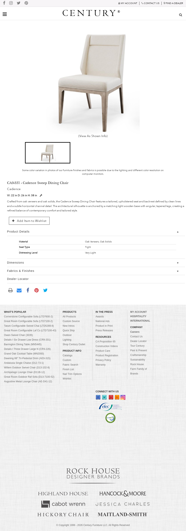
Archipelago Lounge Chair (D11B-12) (24, 372)
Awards (100, 316)
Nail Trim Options (72, 374)
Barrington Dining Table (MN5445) (23, 344)
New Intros (69, 325)
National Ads (102, 321)
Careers (135, 331)
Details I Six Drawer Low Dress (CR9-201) (27, 339)
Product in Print (104, 325)
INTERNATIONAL (140, 320)
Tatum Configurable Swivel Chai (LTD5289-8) (29, 325)
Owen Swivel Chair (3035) (18, 335)
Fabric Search (70, 364)
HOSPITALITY (138, 316)
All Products (69, 316)
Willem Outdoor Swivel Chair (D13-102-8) (27, 367)
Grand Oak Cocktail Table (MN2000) (24, 353)
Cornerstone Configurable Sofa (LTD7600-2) (28, 316)
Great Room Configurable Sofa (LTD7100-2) (28, 321)
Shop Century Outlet (74, 344)
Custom (67, 360)
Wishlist (67, 378)
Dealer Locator (138, 341)
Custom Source (71, 321)
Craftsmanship (138, 355)
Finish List (68, 369)
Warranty (101, 364)
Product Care (103, 350)
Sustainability (137, 359)
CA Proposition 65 (105, 341)
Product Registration (107, 355)
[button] (47, 152)
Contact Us (136, 336)
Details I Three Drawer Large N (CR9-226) (27, 349)
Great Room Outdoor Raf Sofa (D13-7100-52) (29, 376)
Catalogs (68, 355)
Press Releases (104, 330)
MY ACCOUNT (138, 312)
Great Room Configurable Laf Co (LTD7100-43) (30, 330)
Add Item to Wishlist (29, 221)
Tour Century (137, 345)
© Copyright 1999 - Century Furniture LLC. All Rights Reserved (93, 525)
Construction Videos (107, 346)
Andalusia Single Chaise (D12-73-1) (24, 363)
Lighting (67, 339)
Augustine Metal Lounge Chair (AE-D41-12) (28, 381)
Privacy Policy (103, 360)
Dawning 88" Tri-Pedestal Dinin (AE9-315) (27, 358)
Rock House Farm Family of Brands (138, 369)
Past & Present (138, 350)
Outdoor (67, 335)
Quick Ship (69, 330)
